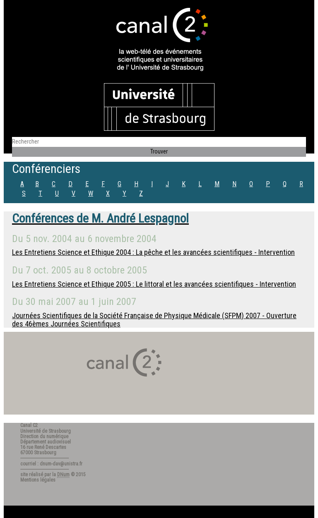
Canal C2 (29, 425)
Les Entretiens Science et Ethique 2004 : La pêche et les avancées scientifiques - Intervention (153, 252)
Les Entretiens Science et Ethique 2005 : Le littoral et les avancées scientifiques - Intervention (154, 284)
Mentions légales (37, 480)
